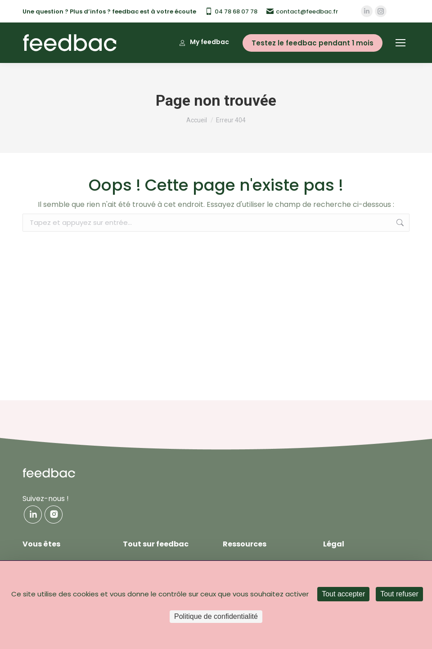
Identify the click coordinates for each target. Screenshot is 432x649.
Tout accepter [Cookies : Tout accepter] (343, 594)
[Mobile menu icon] (401, 43)
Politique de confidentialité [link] (216, 616)
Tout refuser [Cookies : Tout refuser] (399, 594)
